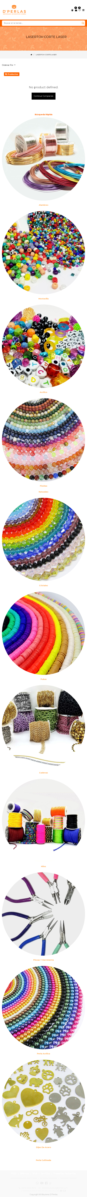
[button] (9, 65)
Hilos (43, 866)
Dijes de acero (43, 1147)
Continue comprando (43, 96)
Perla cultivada (43, 1160)
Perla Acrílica (43, 1053)
